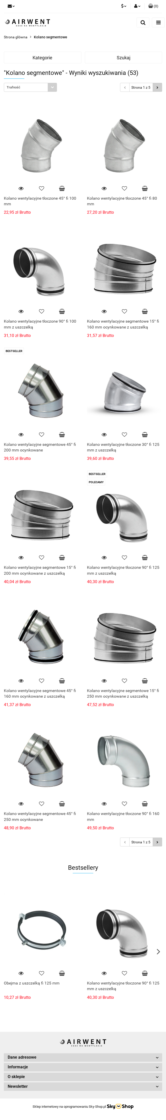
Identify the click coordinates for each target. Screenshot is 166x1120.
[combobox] (30, 87)
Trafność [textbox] (13, 87)
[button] (153, 6)
